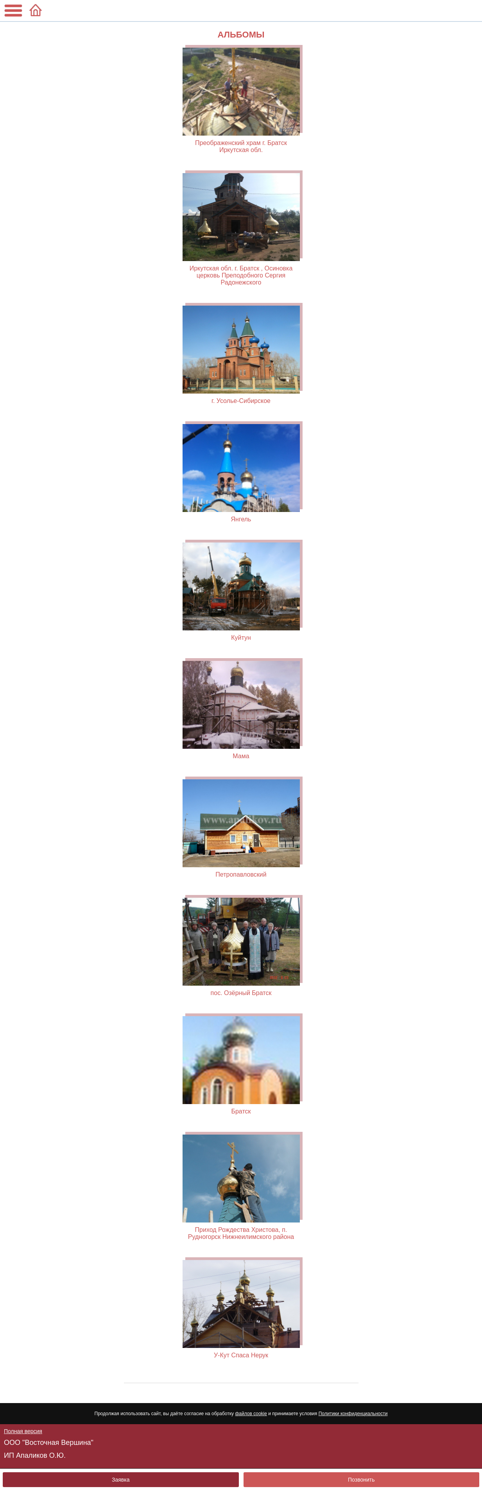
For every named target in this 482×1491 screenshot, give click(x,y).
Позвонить (361, 1480)
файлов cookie (251, 1413)
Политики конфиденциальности (353, 1413)
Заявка (120, 1480)
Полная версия (23, 1431)
